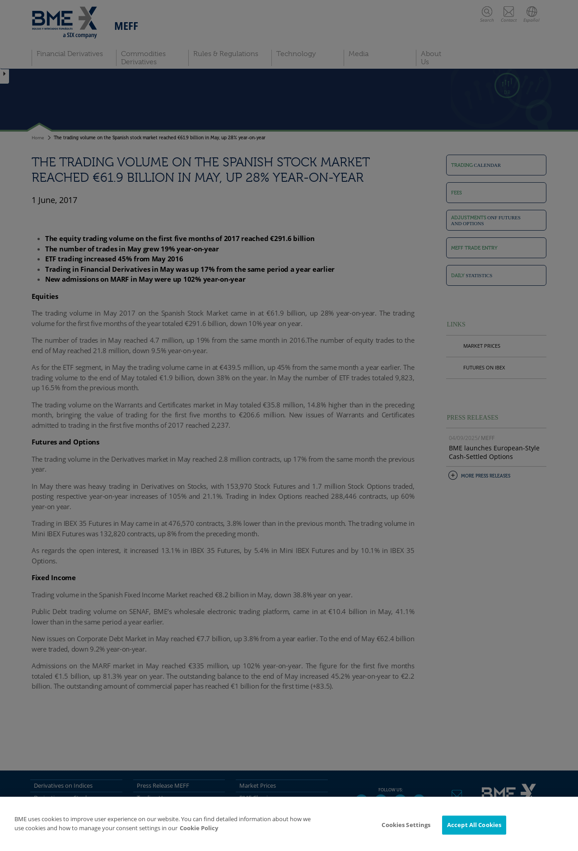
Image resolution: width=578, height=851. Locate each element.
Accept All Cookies (474, 825)
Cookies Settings (406, 825)
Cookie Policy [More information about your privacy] (199, 828)
